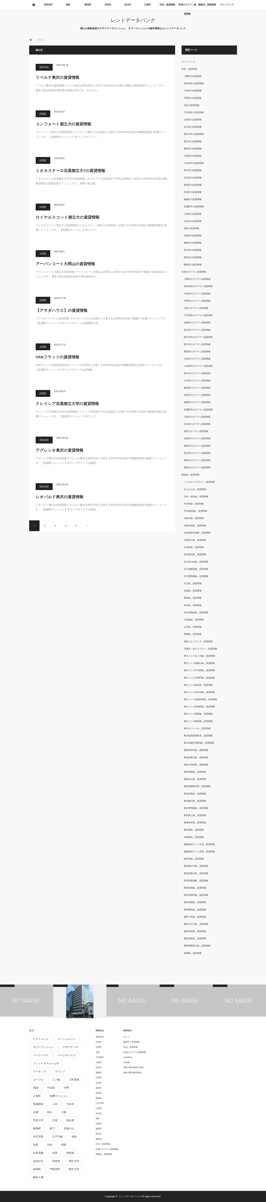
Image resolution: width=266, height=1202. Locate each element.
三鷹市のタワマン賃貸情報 (197, 279)
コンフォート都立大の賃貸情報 (63, 124)
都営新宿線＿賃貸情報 (195, 931)
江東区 (147, 4)
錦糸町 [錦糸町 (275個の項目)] (37, 1169)
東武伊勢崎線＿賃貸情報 (196, 808)
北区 (98, 1052)
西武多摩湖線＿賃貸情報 (196, 880)
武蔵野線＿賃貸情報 (194, 837)
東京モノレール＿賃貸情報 (197, 728)
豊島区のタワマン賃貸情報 (197, 467)
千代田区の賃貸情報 (194, 112)
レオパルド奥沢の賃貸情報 (59, 497)
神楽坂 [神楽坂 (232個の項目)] (70, 1152)
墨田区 (99, 1072)
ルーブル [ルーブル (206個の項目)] (38, 1079)
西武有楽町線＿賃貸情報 (196, 895)
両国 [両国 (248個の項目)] (35, 1087)
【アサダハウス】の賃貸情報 (61, 310)
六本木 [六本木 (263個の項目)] (70, 1104)
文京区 (99, 1083)
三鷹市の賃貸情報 (193, 76)
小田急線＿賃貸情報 (194, 619)
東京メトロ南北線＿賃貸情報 (198, 685)
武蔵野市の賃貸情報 (194, 206)
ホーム (126, 1037)
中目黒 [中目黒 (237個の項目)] (51, 1087)
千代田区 (100, 1057)
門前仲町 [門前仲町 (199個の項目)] (55, 1169)
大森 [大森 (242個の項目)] (63, 1112)
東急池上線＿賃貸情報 (195, 779)
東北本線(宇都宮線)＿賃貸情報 (199, 743)
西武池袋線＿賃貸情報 (195, 902)
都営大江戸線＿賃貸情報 (196, 924)
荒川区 (99, 1134)
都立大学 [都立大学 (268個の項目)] (74, 1160)
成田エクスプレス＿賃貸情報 (198, 641)
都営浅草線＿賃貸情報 (195, 938)
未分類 (126, 1062)
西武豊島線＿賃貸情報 (195, 909)
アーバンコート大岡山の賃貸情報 (65, 264)
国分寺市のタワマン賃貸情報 (198, 337)
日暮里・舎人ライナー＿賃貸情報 (200, 648)
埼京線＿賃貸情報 (193, 605)
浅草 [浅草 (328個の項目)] (35, 1144)
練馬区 (99, 1128)
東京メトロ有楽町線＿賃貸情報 (199, 706)
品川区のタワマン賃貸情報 (197, 330)
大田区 (43, 253)
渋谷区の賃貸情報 (193, 221)
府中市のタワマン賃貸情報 (197, 373)
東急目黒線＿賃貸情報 (195, 793)
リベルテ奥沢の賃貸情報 (57, 77)
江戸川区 (100, 1103)
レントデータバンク (133, 20)
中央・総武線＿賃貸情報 (196, 496)
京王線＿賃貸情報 (193, 583)
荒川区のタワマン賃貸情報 (197, 453)
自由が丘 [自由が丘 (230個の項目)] (38, 1160)
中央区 (99, 1042)
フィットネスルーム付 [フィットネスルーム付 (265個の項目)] (46, 1063)
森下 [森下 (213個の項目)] (52, 1128)
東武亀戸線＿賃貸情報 (195, 801)
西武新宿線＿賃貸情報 (195, 888)
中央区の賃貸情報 (193, 90)
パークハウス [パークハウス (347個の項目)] (41, 1055)
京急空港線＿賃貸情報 (195, 525)
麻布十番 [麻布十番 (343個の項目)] (38, 1177)
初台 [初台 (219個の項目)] (49, 1112)
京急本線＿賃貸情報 (194, 518)
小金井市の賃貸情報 (194, 163)
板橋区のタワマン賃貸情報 (197, 402)
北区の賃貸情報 (191, 105)
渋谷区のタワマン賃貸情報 (197, 424)
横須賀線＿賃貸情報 (194, 829)
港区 (68, 4)
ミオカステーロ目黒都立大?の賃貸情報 (70, 170)
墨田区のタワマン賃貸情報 (197, 351)
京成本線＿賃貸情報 (194, 547)
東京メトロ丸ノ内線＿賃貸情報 (199, 656)
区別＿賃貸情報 (167, 4)
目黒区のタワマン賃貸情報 (197, 438)
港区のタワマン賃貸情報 (196, 431)
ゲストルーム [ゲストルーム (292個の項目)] (41, 1038)
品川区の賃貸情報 (193, 127)
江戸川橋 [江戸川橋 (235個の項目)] (57, 1136)
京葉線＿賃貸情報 (193, 590)
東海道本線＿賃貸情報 (195, 822)
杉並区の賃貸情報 (193, 192)
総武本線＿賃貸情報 (194, 858)
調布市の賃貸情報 (193, 257)
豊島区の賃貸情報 (193, 264)
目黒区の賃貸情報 (193, 235)
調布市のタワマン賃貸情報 (197, 460)
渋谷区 (108, 4)
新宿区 (88, 4)
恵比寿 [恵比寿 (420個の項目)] (70, 1120)
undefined (127, 1057)
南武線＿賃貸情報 (193, 598)
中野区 (99, 1047)
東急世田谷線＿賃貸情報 (196, 750)
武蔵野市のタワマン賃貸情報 (198, 409)
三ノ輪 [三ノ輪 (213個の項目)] (56, 1079)
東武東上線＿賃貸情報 (195, 815)
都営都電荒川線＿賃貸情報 (197, 945)
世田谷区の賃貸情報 (194, 83)
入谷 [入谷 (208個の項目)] (54, 1104)
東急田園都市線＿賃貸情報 (197, 786)
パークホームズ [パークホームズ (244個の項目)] (66, 1055)
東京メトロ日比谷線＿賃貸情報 (199, 692)
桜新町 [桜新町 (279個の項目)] (37, 1128)
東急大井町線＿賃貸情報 (196, 764)
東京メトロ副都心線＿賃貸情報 (199, 663)
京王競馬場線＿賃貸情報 (196, 576)
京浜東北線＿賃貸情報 (195, 554)
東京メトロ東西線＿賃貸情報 (198, 714)
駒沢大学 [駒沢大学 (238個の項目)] (74, 1169)
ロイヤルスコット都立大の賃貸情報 (67, 217)
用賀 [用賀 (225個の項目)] (63, 1144)
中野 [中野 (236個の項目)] (66, 1087)
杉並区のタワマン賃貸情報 (197, 395)
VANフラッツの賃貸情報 (57, 357)
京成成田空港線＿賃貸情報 (197, 532)
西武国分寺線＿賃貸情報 (196, 866)
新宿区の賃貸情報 (193, 185)
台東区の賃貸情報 (193, 119)
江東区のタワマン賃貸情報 (197, 417)
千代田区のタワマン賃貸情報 (198, 315)
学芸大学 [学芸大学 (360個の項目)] (38, 1120)
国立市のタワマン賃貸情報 (197, 344)
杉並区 (99, 1093)
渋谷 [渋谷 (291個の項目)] (49, 1144)
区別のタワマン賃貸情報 (187, 6)
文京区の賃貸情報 (193, 177)
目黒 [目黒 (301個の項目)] (54, 1152)
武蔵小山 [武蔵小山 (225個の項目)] (69, 1128)
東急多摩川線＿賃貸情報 (196, 757)
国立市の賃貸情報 (193, 141)
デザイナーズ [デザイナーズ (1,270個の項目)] (70, 1047)
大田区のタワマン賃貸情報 (197, 358)
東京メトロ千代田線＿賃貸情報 (199, 670)
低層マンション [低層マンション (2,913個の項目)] (59, 1095)
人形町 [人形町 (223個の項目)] (37, 1095)
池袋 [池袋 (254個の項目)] (74, 1136)
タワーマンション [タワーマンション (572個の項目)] (43, 1047)
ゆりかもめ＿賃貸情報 (195, 489)
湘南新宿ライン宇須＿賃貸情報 (199, 844)
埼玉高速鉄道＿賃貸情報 (196, 612)
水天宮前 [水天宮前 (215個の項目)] (38, 1136)
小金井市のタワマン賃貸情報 (198, 366)
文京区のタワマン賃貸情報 (197, 380)
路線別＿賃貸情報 (207, 4)
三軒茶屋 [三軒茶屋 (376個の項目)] (74, 1079)
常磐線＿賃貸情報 (193, 634)
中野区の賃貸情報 (193, 98)
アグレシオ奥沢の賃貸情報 (59, 450)
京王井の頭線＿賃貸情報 (196, 562)
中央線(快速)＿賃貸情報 (195, 511)
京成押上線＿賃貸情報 (195, 540)
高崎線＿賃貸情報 (193, 953)
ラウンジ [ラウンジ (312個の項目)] (60, 1071)
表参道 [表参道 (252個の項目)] (56, 1160)
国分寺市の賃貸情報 (194, 134)
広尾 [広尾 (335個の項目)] (54, 1120)
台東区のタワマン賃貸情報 (197, 322)
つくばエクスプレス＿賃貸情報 (199, 482)
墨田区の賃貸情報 (193, 148)
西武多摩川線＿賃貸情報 (196, 873)
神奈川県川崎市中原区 (133, 1067)
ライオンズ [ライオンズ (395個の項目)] (39, 1071)
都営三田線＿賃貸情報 (195, 917)
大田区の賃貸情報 (193, 156)
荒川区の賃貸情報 (193, 250)
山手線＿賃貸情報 (193, 627)
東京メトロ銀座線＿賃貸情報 (198, 721)
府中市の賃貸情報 (193, 170)
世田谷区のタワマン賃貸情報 (198, 286)
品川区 (127, 4)
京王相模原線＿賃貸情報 (196, 569)
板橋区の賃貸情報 (193, 199)
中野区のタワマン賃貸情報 (197, 301)
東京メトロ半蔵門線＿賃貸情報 (199, 677)
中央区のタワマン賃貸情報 (197, 293)
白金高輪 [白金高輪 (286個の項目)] (38, 1152)
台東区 (99, 1062)
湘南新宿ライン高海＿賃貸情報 (199, 851)
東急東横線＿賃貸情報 (195, 772)
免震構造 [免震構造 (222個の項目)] (38, 1104)
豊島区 (99, 1139)
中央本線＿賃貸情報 (194, 503)
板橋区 (99, 1098)
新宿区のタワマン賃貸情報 (197, 387)
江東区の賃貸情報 (193, 214)
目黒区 (43, 113)
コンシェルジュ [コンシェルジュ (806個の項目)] (66, 1038)
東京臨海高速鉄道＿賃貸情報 (198, 735)
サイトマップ (227, 4)
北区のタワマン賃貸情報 (196, 308)
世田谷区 (48, 4)
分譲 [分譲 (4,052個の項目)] (35, 1112)
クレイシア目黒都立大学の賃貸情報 (67, 403)
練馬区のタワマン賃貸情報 (197, 446)
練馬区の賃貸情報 (193, 243)
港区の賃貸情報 (191, 228)
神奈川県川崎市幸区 (132, 1072)
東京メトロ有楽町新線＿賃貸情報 (200, 699)
